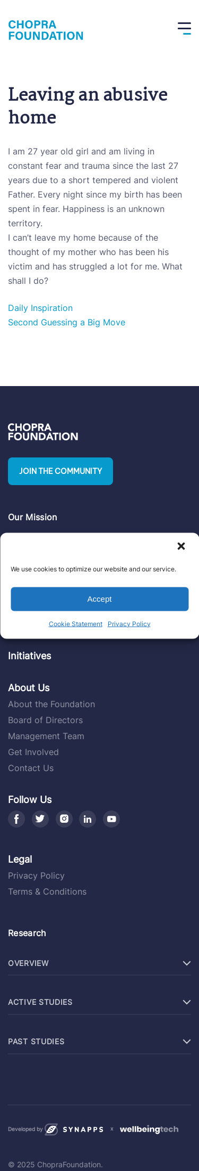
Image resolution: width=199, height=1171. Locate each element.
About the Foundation (51, 704)
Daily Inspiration (40, 307)
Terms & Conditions (47, 891)
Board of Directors (45, 720)
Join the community (60, 471)
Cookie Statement (75, 623)
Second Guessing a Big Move (66, 322)
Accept (100, 598)
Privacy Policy (129, 623)
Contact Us (31, 768)
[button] (182, 547)
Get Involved (33, 752)
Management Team (46, 736)
